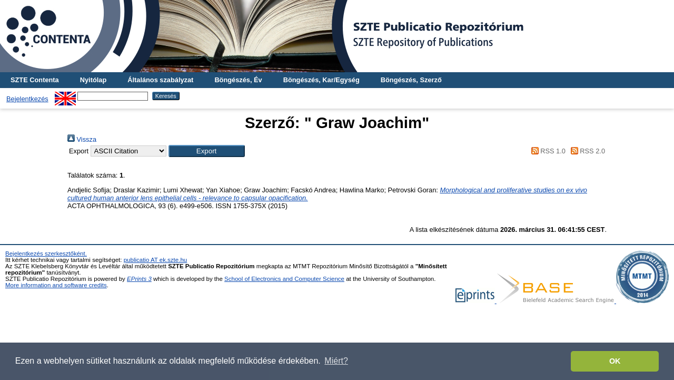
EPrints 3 (139, 279)
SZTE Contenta (35, 80)
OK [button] (615, 361)
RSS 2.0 (586, 151)
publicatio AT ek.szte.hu (155, 260)
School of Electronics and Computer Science (284, 279)
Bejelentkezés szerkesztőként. (46, 253)
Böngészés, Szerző (411, 80)
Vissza (81, 139)
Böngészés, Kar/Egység (321, 80)
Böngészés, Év (238, 80)
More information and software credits (56, 285)
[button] (206, 151)
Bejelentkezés (27, 99)
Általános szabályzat (160, 80)
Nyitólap (93, 80)
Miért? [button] (336, 360)
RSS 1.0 (547, 151)
